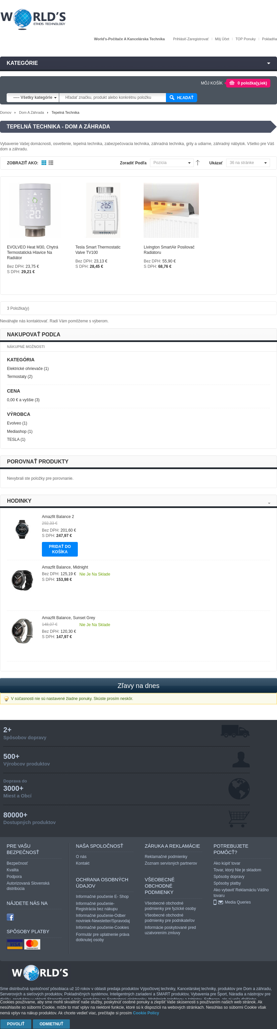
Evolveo (14, 423)
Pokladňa (269, 39)
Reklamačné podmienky (166, 856)
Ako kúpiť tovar (226, 863)
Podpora (14, 876)
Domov (5, 112)
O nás (81, 856)
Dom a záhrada (31, 112)
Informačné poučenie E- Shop (102, 896)
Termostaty (17, 376)
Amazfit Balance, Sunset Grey (68, 617)
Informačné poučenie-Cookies (102, 927)
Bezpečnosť (17, 863)
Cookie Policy (146, 1013)
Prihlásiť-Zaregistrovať (190, 39)
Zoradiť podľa (133, 163)
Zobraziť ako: (22, 163)
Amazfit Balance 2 (58, 516)
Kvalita (13, 870)
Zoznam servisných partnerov (171, 863)
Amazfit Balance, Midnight (65, 567)
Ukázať (216, 163)
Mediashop (17, 431)
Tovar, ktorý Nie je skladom (237, 870)
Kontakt (82, 863)
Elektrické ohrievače (25, 368)
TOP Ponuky (245, 39)
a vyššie (20, 400)
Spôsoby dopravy (228, 876)
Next (269, 503)
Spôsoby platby (227, 883)
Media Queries (238, 902)
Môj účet (222, 39)
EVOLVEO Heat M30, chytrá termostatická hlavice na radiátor (32, 252)
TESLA (13, 439)
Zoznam (51, 163)
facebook (10, 917)
